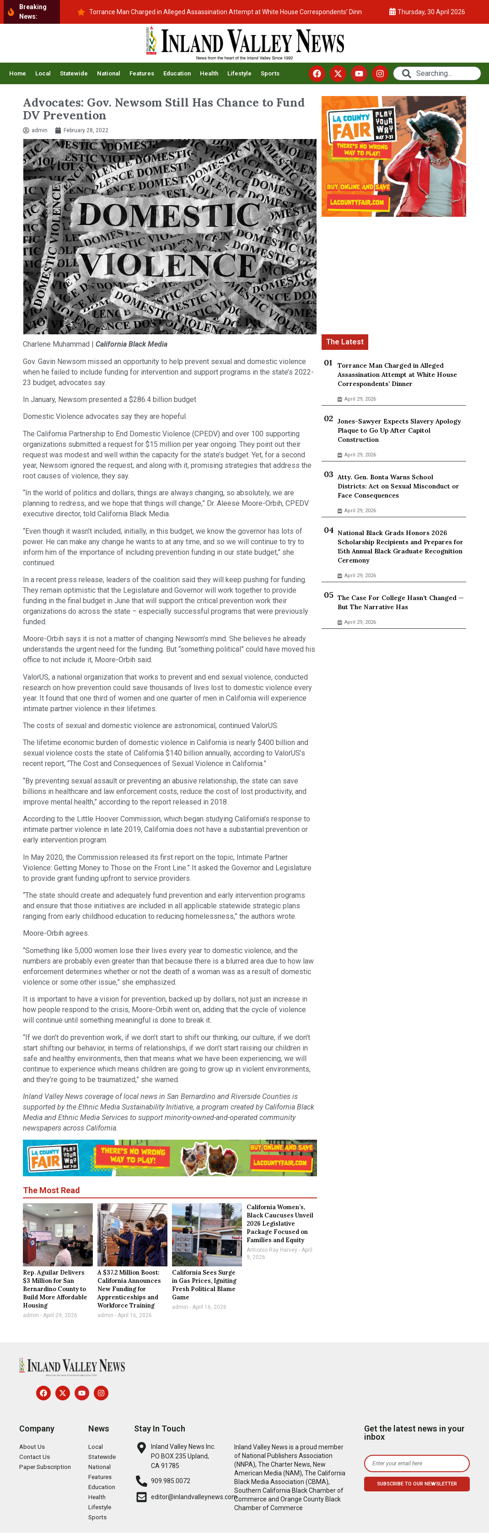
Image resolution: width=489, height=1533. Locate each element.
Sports (270, 73)
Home (17, 73)
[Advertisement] (394, 277)
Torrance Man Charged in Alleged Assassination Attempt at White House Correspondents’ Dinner (397, 374)
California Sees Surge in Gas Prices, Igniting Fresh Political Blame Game (204, 1285)
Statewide (74, 73)
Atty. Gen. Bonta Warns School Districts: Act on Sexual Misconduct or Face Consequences (398, 486)
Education (177, 73)
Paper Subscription (46, 1467)
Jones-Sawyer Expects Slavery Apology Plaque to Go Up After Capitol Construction (399, 430)
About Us (32, 1447)
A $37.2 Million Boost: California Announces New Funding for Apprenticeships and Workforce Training (129, 1289)
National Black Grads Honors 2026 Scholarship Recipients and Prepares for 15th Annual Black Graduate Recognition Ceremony (400, 546)
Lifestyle (239, 73)
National (108, 73)
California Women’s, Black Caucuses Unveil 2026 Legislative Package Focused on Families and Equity (280, 1223)
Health (209, 73)
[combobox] (437, 73)
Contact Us (35, 1457)
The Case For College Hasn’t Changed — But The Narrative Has (401, 602)
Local (43, 73)
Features (141, 73)
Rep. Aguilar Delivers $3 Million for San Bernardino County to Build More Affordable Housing (55, 1289)
